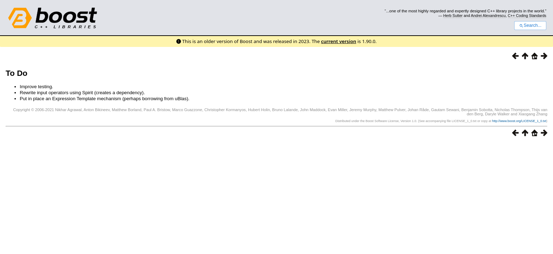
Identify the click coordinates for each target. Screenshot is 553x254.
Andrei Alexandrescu (488, 15)
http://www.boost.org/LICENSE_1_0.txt (519, 121)
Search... (530, 25)
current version (338, 41)
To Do (17, 73)
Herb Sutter (453, 15)
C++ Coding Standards (527, 15)
